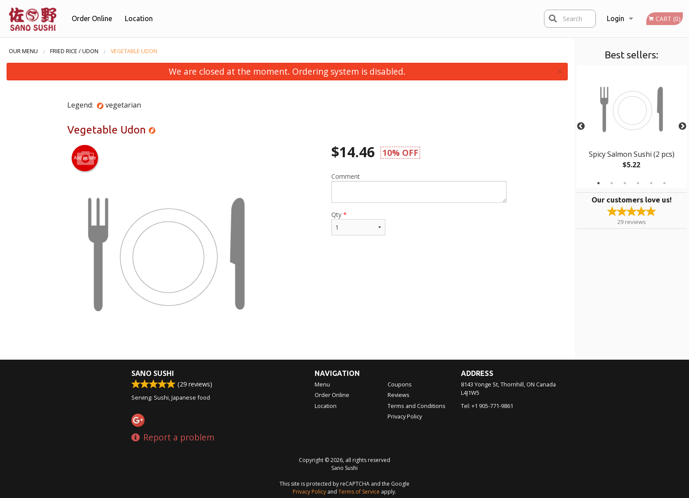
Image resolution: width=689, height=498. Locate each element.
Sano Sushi (152, 373)
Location (139, 18)
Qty (358, 222)
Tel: (487, 406)
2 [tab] (611, 183)
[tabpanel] (632, 126)
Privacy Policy (405, 416)
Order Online (92, 18)
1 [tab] (598, 183)
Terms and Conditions (417, 406)
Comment (419, 187)
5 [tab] (651, 183)
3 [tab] (624, 183)
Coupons (400, 384)
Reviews (399, 395)
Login (615, 18)
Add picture (85, 158)
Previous (581, 126)
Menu (322, 384)
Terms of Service (359, 491)
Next (682, 126)
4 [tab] (638, 183)
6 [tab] (664, 183)
